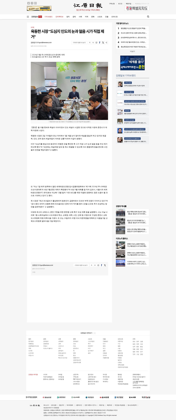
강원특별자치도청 (33, 346)
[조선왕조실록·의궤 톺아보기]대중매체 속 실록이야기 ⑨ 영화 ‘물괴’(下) (143, 132)
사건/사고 (61, 346)
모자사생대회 (137, 387)
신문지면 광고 (92, 377)
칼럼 (119, 346)
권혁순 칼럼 (128, 83)
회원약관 (109, 405)
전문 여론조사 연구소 (91, 405)
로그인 (120, 4)
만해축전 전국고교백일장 (140, 385)
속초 (141, 344)
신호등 (120, 362)
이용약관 (120, 381)
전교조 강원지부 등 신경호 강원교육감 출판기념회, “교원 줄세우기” (142, 33)
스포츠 (99, 16)
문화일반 (75, 341)
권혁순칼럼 (121, 365)
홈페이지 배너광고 (93, 381)
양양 (141, 354)
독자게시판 (106, 377)
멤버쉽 (120, 374)
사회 (80, 16)
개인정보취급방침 (123, 384)
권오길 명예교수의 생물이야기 (132, 138)
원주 (137, 341)
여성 (74, 346)
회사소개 (46, 405)
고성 (137, 354)
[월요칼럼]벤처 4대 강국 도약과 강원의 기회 (136, 113)
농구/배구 (90, 351)
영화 (74, 353)
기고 (119, 344)
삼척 (134, 346)
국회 (29, 348)
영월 (134, 349)
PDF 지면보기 (77, 379)
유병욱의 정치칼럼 (129, 120)
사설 (119, 348)
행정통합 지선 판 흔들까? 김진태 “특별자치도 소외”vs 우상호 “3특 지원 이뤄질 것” (146, 28)
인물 (106, 16)
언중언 (120, 351)
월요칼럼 (127, 110)
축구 (89, 344)
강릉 (141, 341)
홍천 (137, 346)
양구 (141, 352)
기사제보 (105, 379)
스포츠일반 (91, 341)
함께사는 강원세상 (48, 379)
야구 (89, 348)
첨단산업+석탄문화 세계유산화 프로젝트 (135, 101)
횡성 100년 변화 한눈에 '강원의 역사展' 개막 (141, 212)
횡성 (141, 346)
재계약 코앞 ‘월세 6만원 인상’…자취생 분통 (134, 42)
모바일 (60, 374)
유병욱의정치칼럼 (123, 367)
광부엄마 (60, 351)
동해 (134, 344)
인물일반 (105, 341)
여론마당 (120, 341)
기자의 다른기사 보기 (79, 42)
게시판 (105, 374)
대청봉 (120, 358)
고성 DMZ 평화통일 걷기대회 (138, 382)
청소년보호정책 (132, 405)
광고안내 (90, 374)
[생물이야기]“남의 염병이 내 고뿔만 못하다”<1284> (138, 141)
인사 (104, 344)
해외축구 (90, 346)
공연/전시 (76, 348)
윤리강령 (53, 405)
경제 (74, 16)
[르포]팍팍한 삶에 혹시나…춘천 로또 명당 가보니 (136, 37)
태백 (137, 344)
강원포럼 (120, 353)
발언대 (120, 360)
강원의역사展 (77, 362)
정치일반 (31, 341)
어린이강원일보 (47, 377)
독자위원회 (70, 405)
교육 (59, 344)
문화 (92, 16)
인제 (134, 354)
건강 (74, 344)
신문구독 (75, 374)
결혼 (104, 351)
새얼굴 (105, 353)
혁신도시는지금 (62, 358)
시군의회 (31, 353)
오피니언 (114, 16)
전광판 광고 (91, 379)
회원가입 (128, 4)
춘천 (134, 341)
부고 (104, 348)
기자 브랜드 (48, 16)
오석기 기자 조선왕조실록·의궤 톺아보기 (134, 129)
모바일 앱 (61, 377)
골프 (89, 353)
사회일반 (60, 341)
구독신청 (112, 4)
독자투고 (105, 381)
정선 (141, 349)
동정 (104, 346)
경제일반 (45, 341)
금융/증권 (46, 344)
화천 (137, 352)
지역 (86, 16)
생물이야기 (76, 358)
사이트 (45, 374)
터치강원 (60, 355)
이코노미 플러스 (129, 92)
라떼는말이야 (62, 353)
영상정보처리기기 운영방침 (51, 408)
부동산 (45, 346)
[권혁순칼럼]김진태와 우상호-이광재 (134, 86)
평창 (137, 349)
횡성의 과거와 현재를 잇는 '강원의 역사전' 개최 (142, 220)
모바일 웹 (61, 379)
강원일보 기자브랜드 (126, 75)
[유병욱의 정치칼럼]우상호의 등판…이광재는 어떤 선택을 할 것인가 (143, 123)
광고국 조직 (91, 384)
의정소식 (31, 355)
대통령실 (31, 344)
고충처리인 (79, 405)
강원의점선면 (77, 360)
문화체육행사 (137, 374)
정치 (67, 16)
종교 (74, 355)
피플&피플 (106, 358)
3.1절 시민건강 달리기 (139, 377)
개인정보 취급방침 (120, 405)
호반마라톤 (136, 379)
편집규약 (61, 405)
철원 (134, 352)
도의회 (30, 351)
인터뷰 (105, 355)
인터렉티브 (59, 16)
